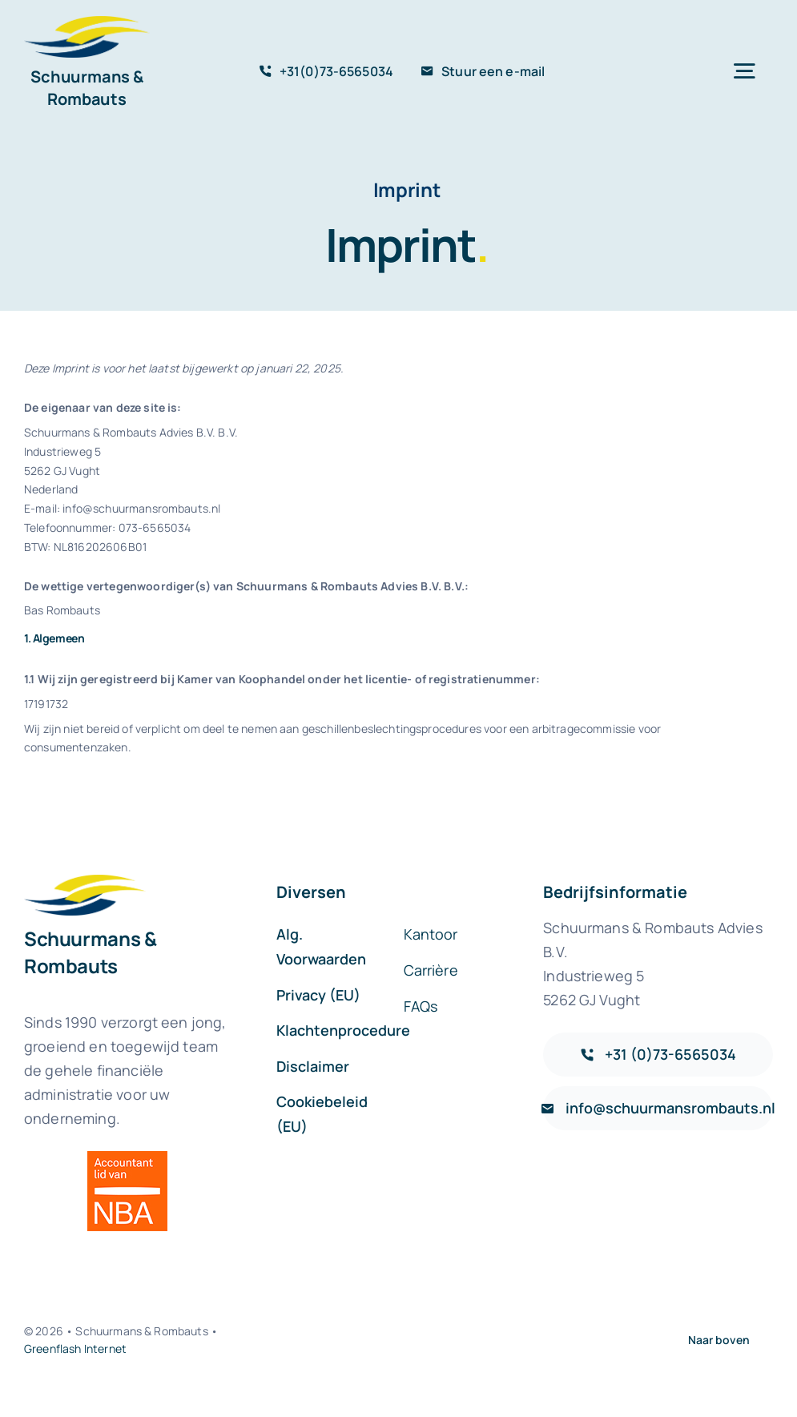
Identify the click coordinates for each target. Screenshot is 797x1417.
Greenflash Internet (75, 1348)
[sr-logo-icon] (87, 23)
